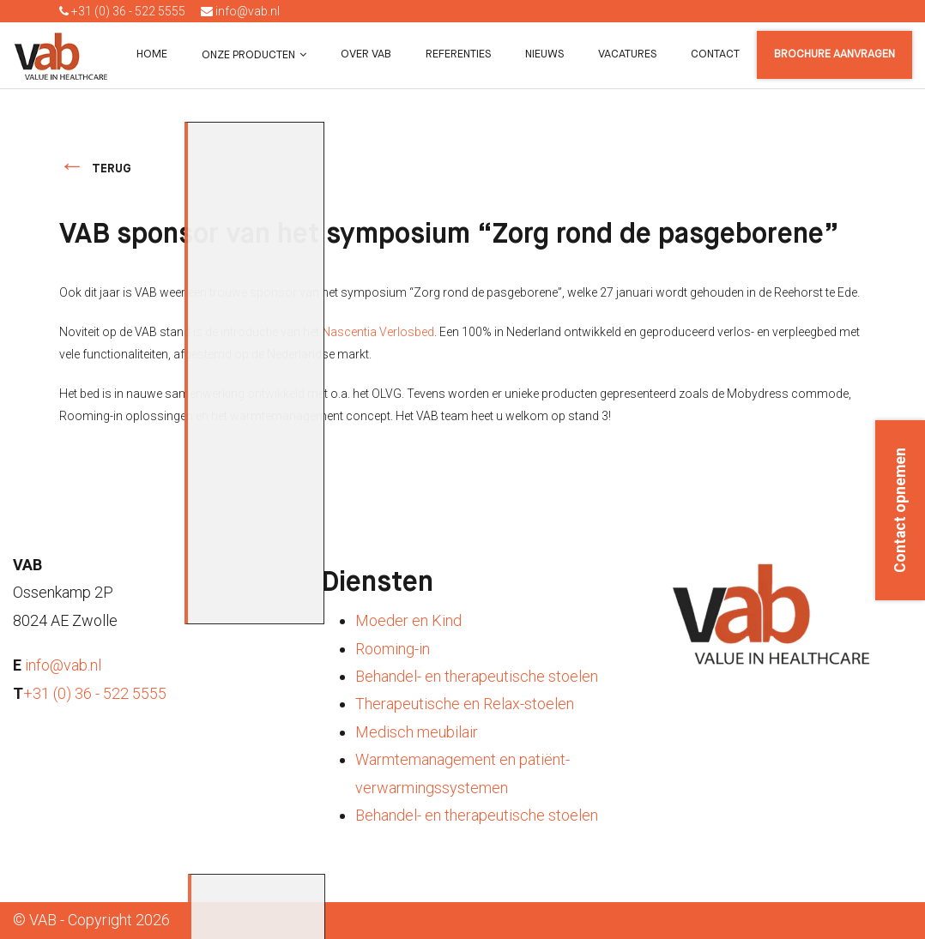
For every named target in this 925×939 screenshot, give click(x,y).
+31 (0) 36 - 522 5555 (122, 11)
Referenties (458, 54)
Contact (715, 54)
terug (111, 169)
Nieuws (544, 54)
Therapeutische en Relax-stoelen (464, 704)
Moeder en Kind (408, 620)
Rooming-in (392, 649)
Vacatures (627, 54)
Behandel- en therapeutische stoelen (476, 676)
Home (151, 54)
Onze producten (248, 55)
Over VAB (366, 54)
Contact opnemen (900, 510)
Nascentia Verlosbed (378, 332)
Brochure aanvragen (834, 54)
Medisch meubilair (416, 732)
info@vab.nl (240, 11)
